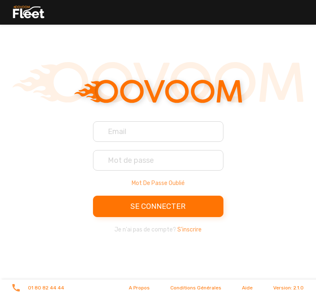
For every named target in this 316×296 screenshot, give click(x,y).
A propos (139, 288)
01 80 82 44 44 (46, 288)
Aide (247, 288)
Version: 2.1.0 (288, 288)
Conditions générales (195, 288)
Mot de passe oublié (158, 183)
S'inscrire (189, 229)
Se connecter (158, 206)
